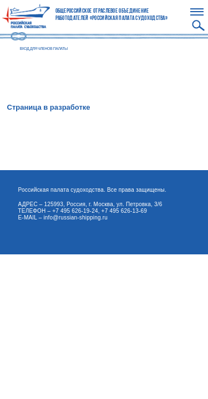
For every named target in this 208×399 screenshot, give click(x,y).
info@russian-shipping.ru (75, 217)
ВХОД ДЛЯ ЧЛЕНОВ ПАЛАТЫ (44, 48)
